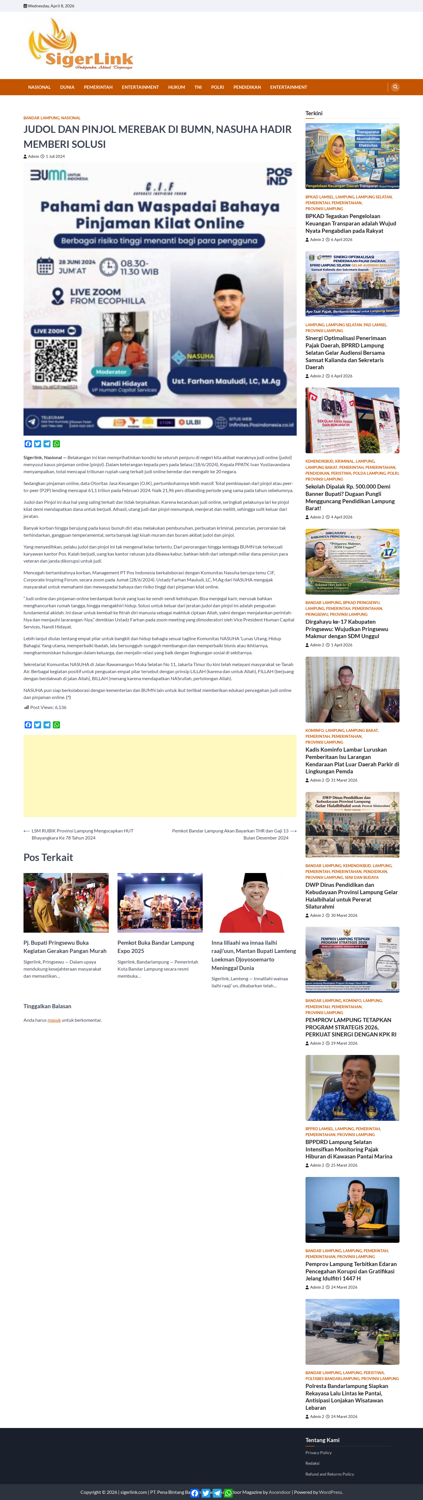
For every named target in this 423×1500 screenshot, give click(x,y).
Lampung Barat (322, 467)
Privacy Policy (319, 1452)
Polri (217, 87)
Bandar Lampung (41, 118)
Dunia (67, 87)
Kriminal (344, 461)
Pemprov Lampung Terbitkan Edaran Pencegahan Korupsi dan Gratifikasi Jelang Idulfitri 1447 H (351, 1271)
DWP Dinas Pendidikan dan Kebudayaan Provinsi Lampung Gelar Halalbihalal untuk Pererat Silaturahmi (352, 895)
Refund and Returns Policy (330, 1473)
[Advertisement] (160, 776)
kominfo (315, 730)
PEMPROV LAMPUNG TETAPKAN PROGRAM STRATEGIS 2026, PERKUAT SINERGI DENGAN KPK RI (351, 1027)
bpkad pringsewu (361, 603)
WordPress (330, 1492)
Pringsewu (317, 614)
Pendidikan (247, 87)
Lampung (344, 197)
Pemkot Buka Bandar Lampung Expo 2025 (156, 946)
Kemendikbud (319, 461)
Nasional (39, 87)
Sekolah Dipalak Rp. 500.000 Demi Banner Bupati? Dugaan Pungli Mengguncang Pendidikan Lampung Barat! (350, 497)
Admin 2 (315, 240)
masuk (54, 1020)
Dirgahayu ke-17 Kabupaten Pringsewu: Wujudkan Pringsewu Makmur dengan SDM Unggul (347, 629)
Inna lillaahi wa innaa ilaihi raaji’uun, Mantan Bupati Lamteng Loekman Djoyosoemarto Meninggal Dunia (254, 955)
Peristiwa (341, 473)
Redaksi (313, 1463)
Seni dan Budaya (362, 877)
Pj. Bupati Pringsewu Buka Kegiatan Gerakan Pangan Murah (65, 946)
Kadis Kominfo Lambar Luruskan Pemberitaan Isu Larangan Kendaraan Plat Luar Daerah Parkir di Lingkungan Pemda (352, 760)
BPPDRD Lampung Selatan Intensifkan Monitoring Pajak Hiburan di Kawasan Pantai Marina (349, 1149)
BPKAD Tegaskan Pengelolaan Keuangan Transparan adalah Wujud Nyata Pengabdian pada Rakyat (351, 223)
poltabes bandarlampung (333, 1379)
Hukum (176, 87)
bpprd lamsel (319, 1129)
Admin (31, 156)
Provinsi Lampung (324, 209)
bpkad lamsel (320, 197)
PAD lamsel (375, 325)
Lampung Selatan (374, 197)
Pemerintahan (347, 203)
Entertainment (140, 87)
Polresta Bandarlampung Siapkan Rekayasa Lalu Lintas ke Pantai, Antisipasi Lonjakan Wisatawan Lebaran (347, 1396)
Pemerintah (98, 87)
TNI (198, 87)
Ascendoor (280, 1492)
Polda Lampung (369, 473)
